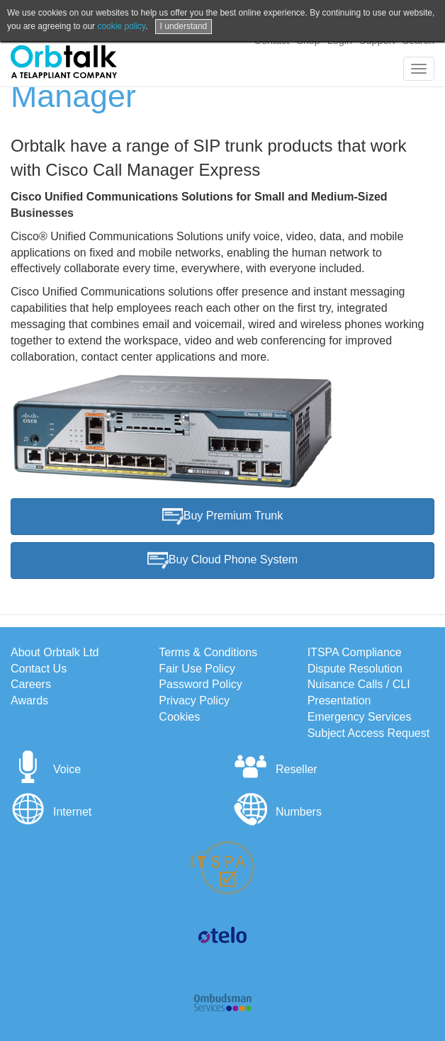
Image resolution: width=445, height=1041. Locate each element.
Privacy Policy (194, 700)
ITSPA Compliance (355, 652)
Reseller (275, 769)
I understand (184, 26)
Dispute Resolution (355, 669)
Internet (51, 812)
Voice (46, 769)
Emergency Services (360, 717)
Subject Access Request (369, 733)
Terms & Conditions (208, 652)
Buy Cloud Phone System (222, 560)
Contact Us (39, 669)
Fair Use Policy (197, 669)
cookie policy (121, 26)
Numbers (277, 812)
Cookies (179, 717)
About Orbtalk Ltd (55, 652)
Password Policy (200, 684)
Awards (29, 700)
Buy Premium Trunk (222, 516)
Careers (31, 684)
